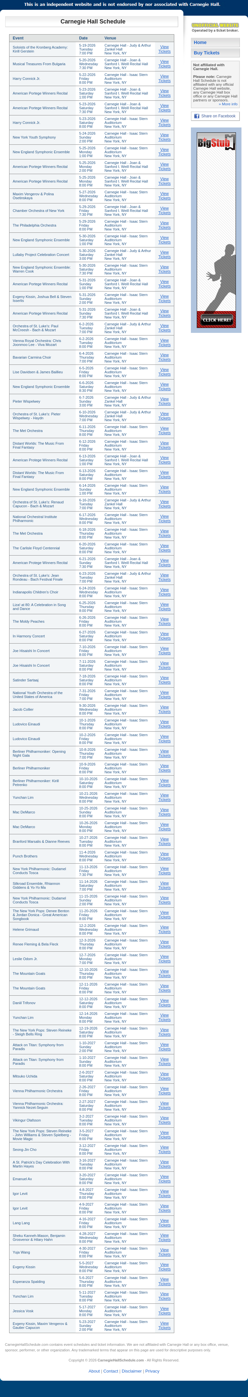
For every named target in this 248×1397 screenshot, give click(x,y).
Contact (110, 1371)
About (94, 1371)
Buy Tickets (207, 52)
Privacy (152, 1371)
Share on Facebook (218, 116)
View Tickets (164, 49)
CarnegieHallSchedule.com (26, 1344)
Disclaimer (132, 1371)
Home (200, 42)
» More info (228, 104)
